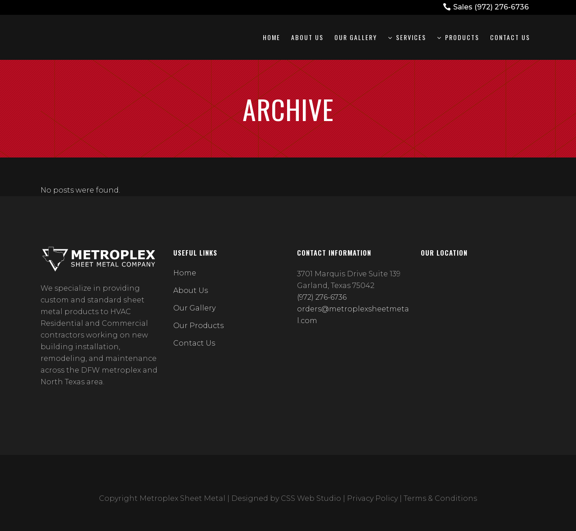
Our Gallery (194, 308)
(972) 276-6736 (501, 7)
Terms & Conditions (440, 498)
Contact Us (194, 343)
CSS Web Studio (311, 498)
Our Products (198, 325)
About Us (190, 290)
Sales (463, 7)
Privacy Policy (372, 498)
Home (184, 273)
